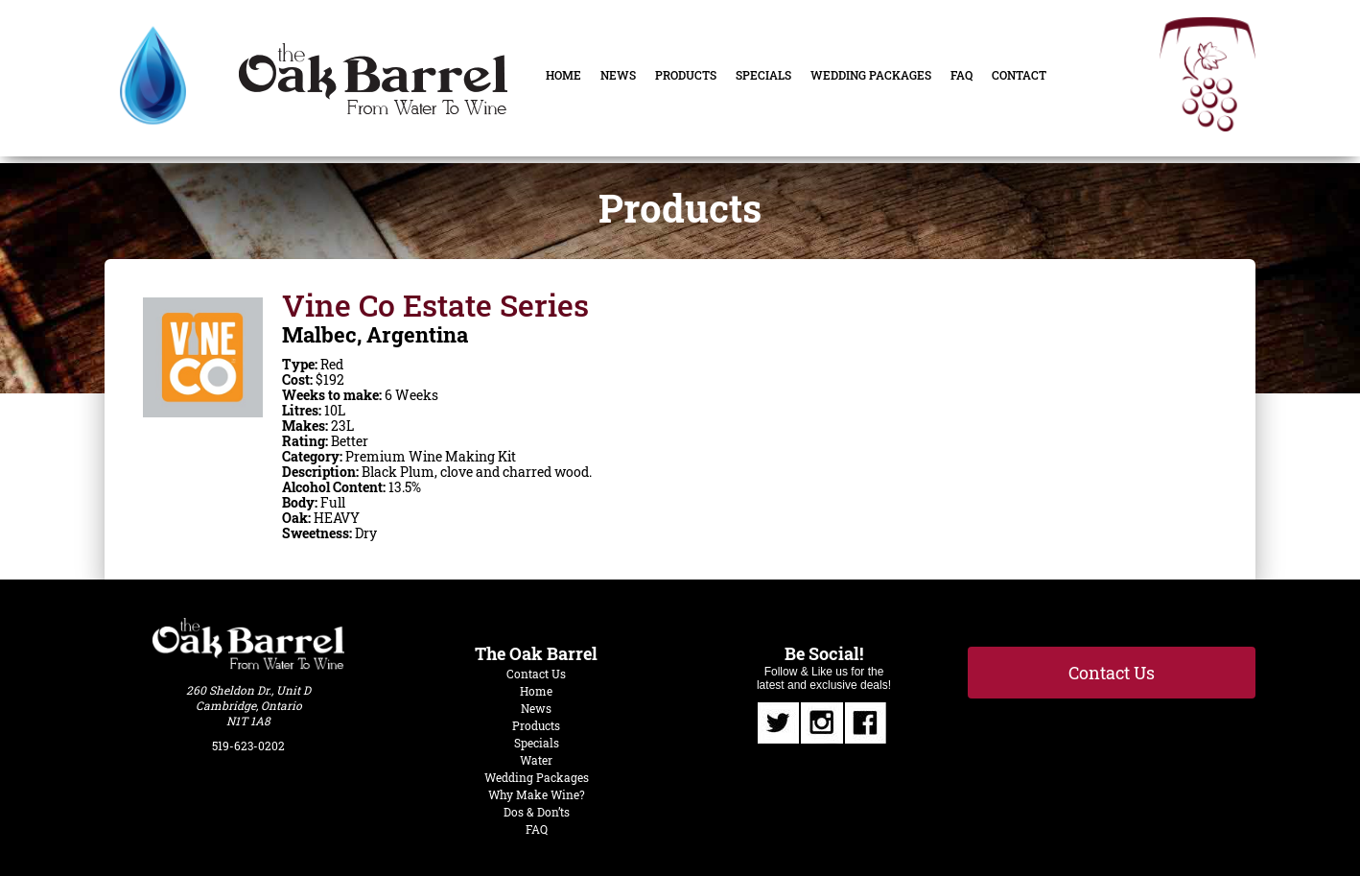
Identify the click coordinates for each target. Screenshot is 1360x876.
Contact (1019, 75)
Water (536, 760)
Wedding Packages (870, 75)
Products (685, 75)
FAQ (961, 75)
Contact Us (536, 673)
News (618, 75)
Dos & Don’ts (537, 811)
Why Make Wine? (536, 794)
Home (563, 75)
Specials (763, 75)
